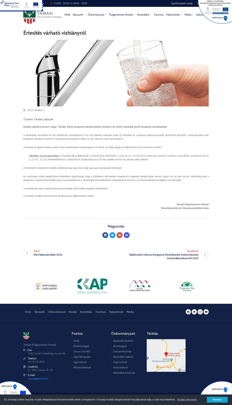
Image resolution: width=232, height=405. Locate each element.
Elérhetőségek (81, 346)
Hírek (67, 14)
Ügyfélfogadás (82, 356)
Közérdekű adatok (123, 356)
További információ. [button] (187, 399)
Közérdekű (144, 14)
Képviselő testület (123, 340)
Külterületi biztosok (124, 372)
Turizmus (159, 14)
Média (189, 14)
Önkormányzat (97, 14)
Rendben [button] (217, 399)
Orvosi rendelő (82, 351)
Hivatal (73, 311)
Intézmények (120, 367)
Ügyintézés (80, 362)
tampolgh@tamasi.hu (38, 378)
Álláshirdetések (82, 367)
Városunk (79, 14)
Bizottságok (120, 346)
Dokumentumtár (122, 351)
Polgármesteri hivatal (122, 14)
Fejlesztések (174, 14)
